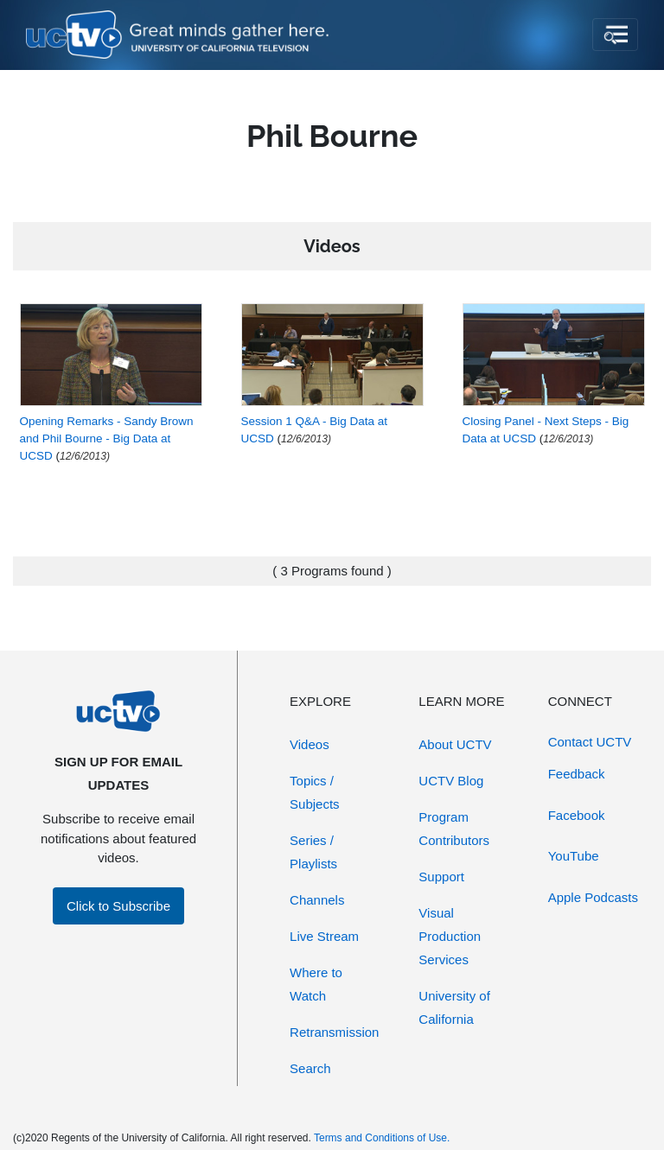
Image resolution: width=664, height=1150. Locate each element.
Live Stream (324, 936)
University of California (454, 1007)
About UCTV (454, 744)
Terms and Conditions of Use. (382, 1138)
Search (310, 1068)
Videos (309, 744)
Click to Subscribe (118, 906)
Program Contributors (453, 829)
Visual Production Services (449, 936)
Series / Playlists (313, 852)
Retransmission (334, 1032)
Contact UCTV (590, 741)
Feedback (576, 773)
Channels (317, 900)
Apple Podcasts (593, 897)
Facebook (576, 815)
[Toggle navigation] (615, 34)
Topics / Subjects (315, 792)
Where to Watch (316, 984)
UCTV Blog (450, 780)
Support (441, 876)
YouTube (573, 855)
